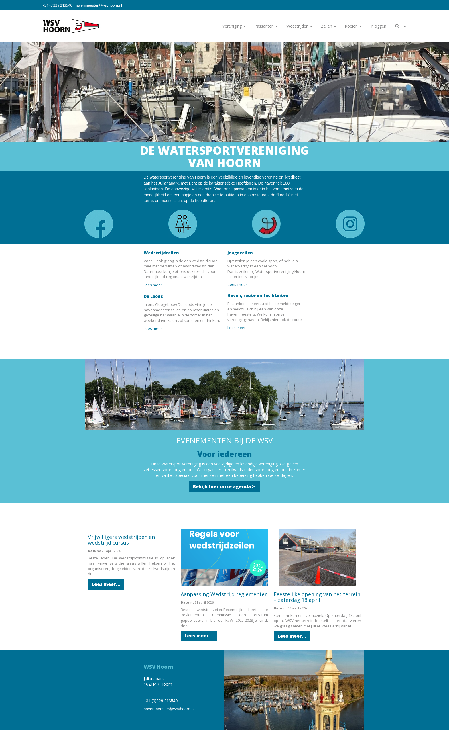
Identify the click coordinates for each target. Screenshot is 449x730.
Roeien (353, 26)
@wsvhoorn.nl (98, 5)
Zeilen (328, 26)
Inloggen (378, 26)
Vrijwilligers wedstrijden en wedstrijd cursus (121, 539)
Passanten (266, 26)
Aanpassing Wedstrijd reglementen (224, 594)
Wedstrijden (299, 26)
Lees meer (154, 284)
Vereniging (234, 26)
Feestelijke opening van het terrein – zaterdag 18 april (317, 597)
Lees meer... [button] (106, 584)
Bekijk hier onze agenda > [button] (224, 486)
